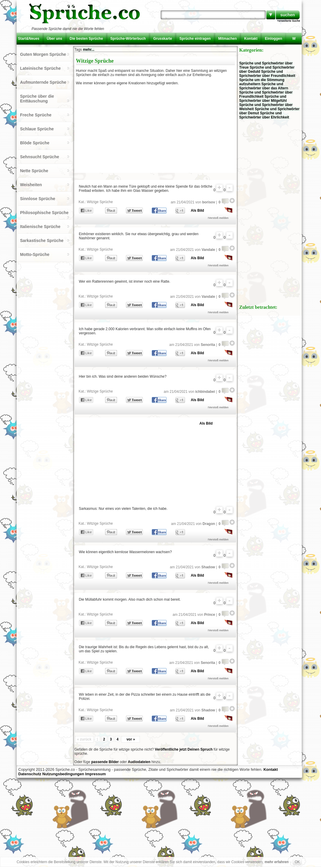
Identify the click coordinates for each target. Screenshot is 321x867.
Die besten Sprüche (86, 39)
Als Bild (197, 210)
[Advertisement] (127, 128)
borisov (208, 202)
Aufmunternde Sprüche (43, 82)
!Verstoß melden (218, 217)
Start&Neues (28, 39)
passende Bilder (105, 762)
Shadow (208, 567)
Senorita (208, 345)
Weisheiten (31, 184)
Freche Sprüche (36, 115)
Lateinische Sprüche (40, 68)
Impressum (95, 774)
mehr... (88, 50)
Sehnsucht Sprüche (39, 156)
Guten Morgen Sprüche (43, 54)
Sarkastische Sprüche (42, 240)
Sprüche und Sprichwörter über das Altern (263, 86)
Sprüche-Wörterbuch (128, 39)
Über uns (54, 39)
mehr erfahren (277, 862)
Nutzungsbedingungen (63, 774)
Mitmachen (227, 39)
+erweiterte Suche (288, 20)
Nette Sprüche (34, 170)
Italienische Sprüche (40, 226)
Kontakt (250, 39)
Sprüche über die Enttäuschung (37, 98)
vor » (130, 739)
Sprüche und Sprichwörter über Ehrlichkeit (264, 115)
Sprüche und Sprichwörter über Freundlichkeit (267, 73)
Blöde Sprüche (35, 142)
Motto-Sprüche (35, 254)
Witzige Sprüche (100, 202)
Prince (209, 615)
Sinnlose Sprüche (37, 198)
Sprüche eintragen (195, 39)
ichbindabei (205, 392)
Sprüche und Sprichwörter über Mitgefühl (263, 98)
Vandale (208, 250)
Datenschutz (29, 774)
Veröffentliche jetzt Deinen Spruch (184, 749)
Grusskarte (162, 39)
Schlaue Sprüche (37, 128)
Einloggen (273, 39)
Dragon (209, 524)
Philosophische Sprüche (44, 212)
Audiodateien (139, 762)
